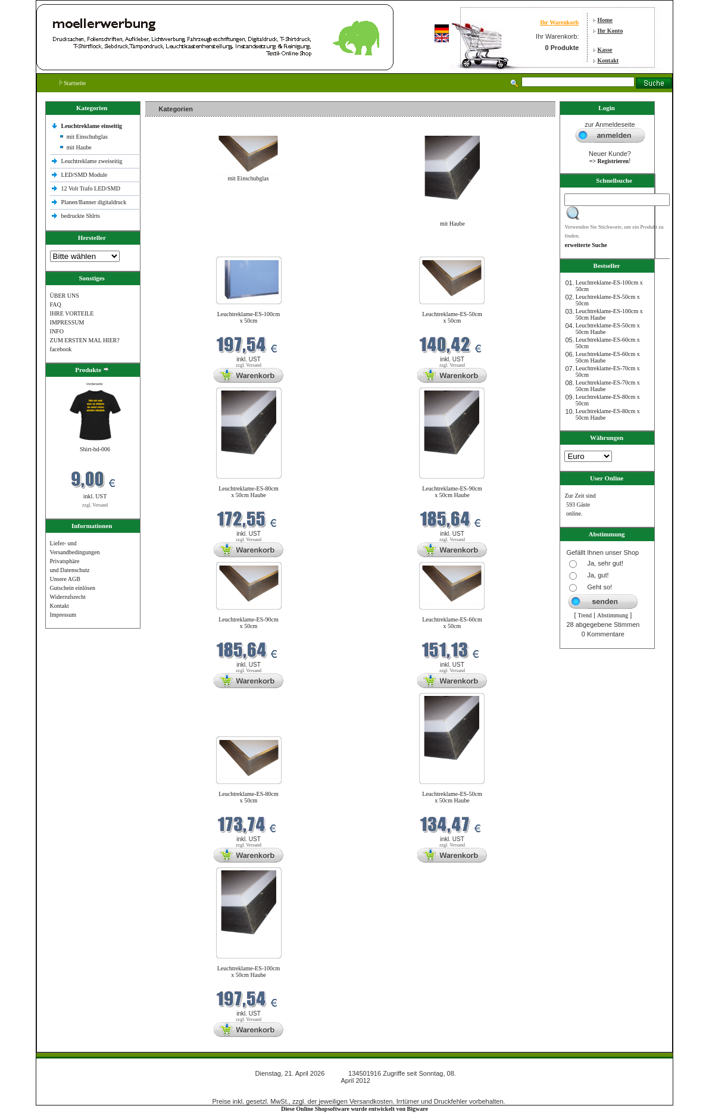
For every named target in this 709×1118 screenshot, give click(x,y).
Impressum (63, 614)
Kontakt (608, 60)
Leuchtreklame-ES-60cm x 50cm (452, 622)
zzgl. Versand (95, 505)
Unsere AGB (65, 579)
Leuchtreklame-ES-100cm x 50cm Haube (248, 971)
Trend (585, 615)
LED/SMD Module (84, 174)
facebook (61, 349)
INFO (57, 331)
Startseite (73, 83)
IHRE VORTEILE (72, 313)
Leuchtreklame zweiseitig (92, 161)
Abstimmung (612, 615)
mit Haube (79, 147)
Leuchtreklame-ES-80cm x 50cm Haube (248, 491)
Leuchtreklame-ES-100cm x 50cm (248, 317)
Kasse (605, 49)
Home (605, 20)
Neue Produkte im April (176, 249)
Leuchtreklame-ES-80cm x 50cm (248, 797)
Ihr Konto (610, 30)
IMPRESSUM (67, 322)
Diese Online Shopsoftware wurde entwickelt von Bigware (354, 1108)
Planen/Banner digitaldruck (94, 202)
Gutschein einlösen (72, 588)
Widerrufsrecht (68, 597)
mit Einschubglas (87, 136)
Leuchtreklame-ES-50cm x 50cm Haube (452, 797)
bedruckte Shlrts (80, 216)
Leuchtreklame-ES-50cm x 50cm (452, 317)
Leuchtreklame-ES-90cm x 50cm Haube (452, 491)
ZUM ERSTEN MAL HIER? (85, 340)
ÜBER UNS (64, 295)
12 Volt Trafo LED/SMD (90, 188)
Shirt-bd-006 (95, 449)
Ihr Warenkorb (559, 22)
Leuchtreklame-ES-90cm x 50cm (248, 622)
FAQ (55, 304)
